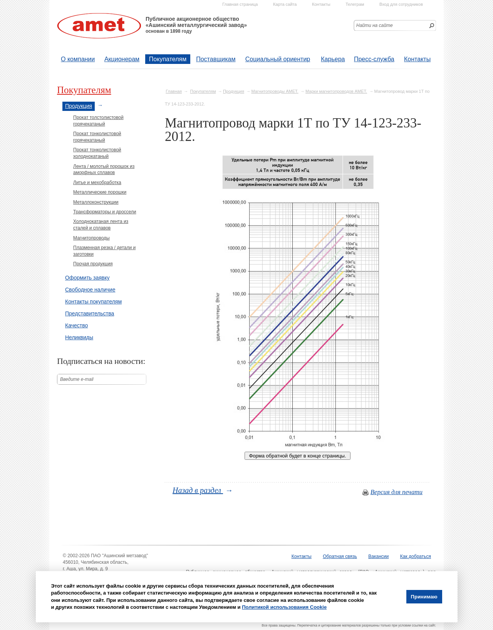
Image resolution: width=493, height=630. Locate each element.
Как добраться (415, 556)
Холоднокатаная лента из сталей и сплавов (100, 225)
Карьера (333, 59)
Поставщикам (215, 59)
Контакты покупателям (93, 301)
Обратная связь (340, 556)
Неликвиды (79, 337)
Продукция (233, 91)
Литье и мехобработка (97, 182)
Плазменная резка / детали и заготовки (104, 251)
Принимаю (424, 597)
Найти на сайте (374, 25)
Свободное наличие (90, 290)
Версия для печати (397, 492)
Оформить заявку (87, 278)
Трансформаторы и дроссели (104, 211)
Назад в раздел (198, 490)
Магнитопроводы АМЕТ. (274, 91)
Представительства (89, 313)
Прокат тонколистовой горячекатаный (97, 137)
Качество (76, 325)
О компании (78, 59)
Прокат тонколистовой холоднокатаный (97, 153)
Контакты (417, 59)
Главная (174, 91)
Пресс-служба (374, 59)
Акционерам (121, 59)
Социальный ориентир (277, 59)
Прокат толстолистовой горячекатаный (98, 121)
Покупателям (167, 59)
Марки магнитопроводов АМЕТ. (336, 91)
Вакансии (378, 556)
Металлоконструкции (96, 202)
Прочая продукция (92, 263)
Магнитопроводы (91, 238)
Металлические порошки (99, 192)
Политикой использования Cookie (284, 607)
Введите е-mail (77, 379)
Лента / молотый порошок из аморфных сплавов (103, 170)
